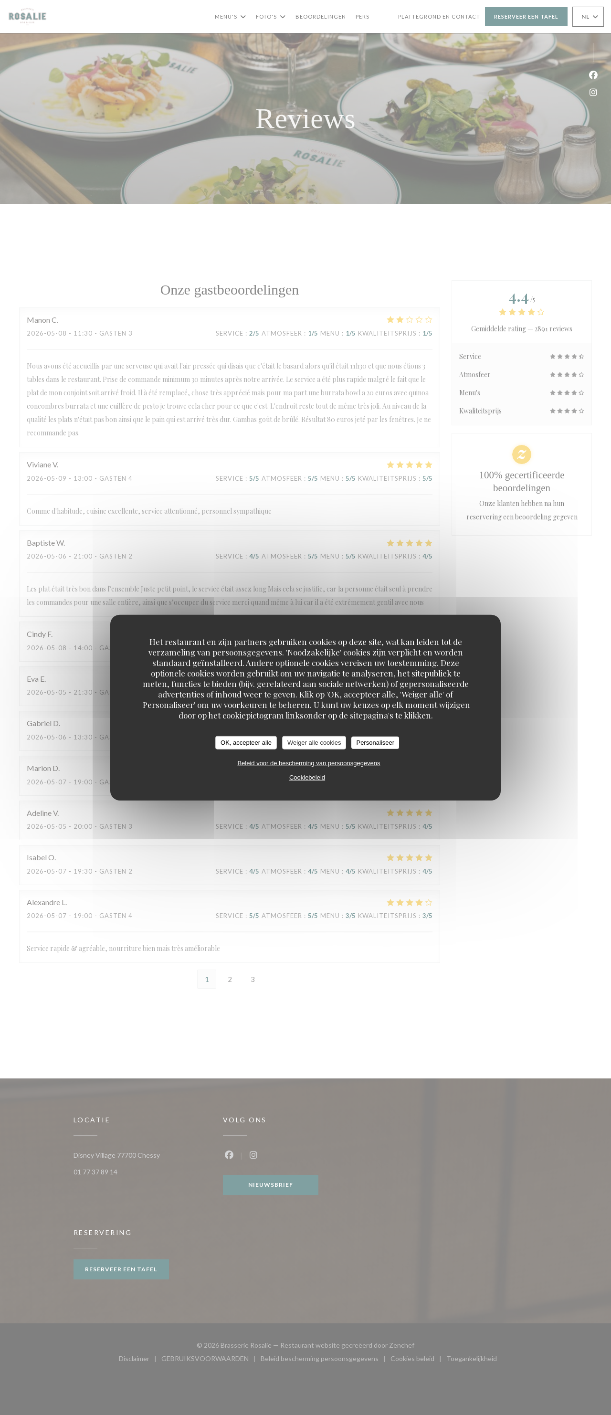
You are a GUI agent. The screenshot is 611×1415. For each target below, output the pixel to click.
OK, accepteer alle (246, 742)
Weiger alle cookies (314, 742)
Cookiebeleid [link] (307, 777)
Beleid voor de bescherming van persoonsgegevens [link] (308, 762)
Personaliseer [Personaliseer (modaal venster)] (375, 742)
